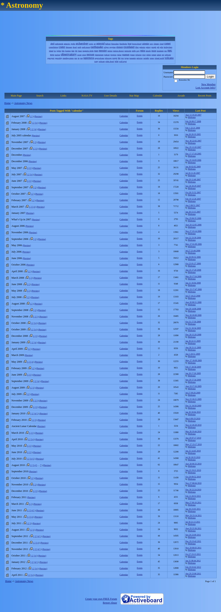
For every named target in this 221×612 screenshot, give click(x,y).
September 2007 (19, 187)
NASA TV (86, 95)
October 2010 (18, 478)
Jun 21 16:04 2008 (193, 283)
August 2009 (18, 387)
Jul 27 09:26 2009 (192, 392)
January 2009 (18, 342)
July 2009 (16, 394)
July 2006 (16, 251)
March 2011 (17, 503)
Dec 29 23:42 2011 (193, 541)
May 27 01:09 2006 (193, 244)
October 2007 (18, 193)
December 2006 (19, 161)
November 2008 (19, 316)
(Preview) (38, 116)
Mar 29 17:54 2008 (193, 276)
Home (7, 103)
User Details (110, 95)
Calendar (157, 95)
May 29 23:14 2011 (193, 515)
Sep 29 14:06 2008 (193, 309)
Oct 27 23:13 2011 (193, 554)
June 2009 (16, 374)
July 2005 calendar (21, 135)
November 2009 (19, 400)
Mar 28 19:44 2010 (193, 431)
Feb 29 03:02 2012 (193, 567)
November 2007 (19, 142)
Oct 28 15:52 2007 (193, 192)
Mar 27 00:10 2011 (193, 502)
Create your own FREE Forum (101, 598)
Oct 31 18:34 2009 (193, 328)
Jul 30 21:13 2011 (192, 522)
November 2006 (19, 232)
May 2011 (16, 516)
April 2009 (17, 348)
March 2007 (17, 206)
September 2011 (19, 536)
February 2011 (19, 497)
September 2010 (19, 471)
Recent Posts (205, 95)
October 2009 (18, 329)
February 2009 (19, 368)
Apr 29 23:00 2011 (193, 573)
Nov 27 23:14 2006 (193, 231)
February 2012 (19, 568)
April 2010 (17, 439)
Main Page (16, 95)
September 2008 (19, 310)
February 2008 (19, 122)
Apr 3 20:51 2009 (192, 354)
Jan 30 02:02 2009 (193, 166)
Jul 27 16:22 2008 (192, 296)
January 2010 (18, 413)
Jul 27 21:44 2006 (192, 250)
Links (63, 95)
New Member (208, 84)
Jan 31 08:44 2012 (193, 560)
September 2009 (19, 381)
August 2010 (18, 465)
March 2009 (17, 355)
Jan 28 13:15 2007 (193, 212)
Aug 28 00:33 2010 (193, 464)
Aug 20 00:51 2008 (193, 302)
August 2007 (18, 116)
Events (139, 116)
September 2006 (19, 239)
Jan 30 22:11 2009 (192, 341)
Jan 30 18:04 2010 (193, 412)
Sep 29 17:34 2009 (193, 380)
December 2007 (19, 148)
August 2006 (18, 225)
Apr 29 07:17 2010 (193, 438)
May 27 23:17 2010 (193, 444)
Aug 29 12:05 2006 (193, 225)
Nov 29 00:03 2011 (193, 548)
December (16, 154)
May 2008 (16, 290)
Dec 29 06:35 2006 (193, 218)
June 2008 (16, 284)
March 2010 (17, 432)
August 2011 (18, 529)
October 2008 (18, 323)
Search (39, 95)
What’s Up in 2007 (21, 219)
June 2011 (16, 510)
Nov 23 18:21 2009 (193, 399)
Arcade (181, 95)
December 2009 (19, 407)
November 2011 (19, 549)
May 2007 (16, 167)
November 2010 (19, 484)
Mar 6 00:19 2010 (192, 418)
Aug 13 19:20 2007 (193, 115)
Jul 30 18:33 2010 (192, 457)
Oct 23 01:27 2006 (193, 263)
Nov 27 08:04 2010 (193, 483)
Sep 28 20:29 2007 (193, 186)
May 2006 (16, 245)
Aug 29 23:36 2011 (193, 528)
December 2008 (19, 335)
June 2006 (16, 258)
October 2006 (18, 264)
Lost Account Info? (206, 87)
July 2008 (16, 297)
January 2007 (18, 212)
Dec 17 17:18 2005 (193, 153)
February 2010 (19, 419)
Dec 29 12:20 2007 (193, 147)
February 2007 (19, 200)
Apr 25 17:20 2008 (193, 270)
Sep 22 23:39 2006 (193, 237)
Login (210, 76)
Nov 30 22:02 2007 (193, 141)
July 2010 (16, 458)
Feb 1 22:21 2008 (192, 128)
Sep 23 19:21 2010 (193, 470)
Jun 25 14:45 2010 (193, 451)
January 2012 (18, 562)
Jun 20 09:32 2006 (193, 257)
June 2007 (16, 180)
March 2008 (17, 277)
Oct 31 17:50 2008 (193, 321)
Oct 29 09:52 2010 (193, 476)
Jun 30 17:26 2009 (193, 373)
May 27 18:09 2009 (193, 360)
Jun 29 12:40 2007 (193, 179)
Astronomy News (23, 103)
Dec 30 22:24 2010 (193, 489)
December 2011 (19, 542)
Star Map (134, 95)
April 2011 (17, 574)
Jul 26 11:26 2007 (192, 173)
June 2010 (16, 452)
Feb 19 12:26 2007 (193, 199)
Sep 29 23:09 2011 (193, 535)
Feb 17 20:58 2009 (193, 367)
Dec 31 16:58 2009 (193, 405)
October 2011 (18, 555)
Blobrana (192, 117)
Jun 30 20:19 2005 (193, 134)
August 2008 (18, 303)
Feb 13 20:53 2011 (193, 496)
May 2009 (16, 361)
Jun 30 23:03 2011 (193, 509)
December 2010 (19, 490)
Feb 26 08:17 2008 (193, 121)
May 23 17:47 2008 (193, 289)
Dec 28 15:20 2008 (193, 334)
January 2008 (18, 129)
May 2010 (16, 445)
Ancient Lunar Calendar (23, 426)
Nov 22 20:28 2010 (193, 425)
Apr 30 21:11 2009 (193, 347)
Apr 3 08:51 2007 (192, 205)
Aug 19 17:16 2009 (193, 386)
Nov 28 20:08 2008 (193, 315)
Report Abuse (110, 602)
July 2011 (16, 523)
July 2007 (16, 174)
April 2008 (17, 271)
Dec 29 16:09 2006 (193, 160)
